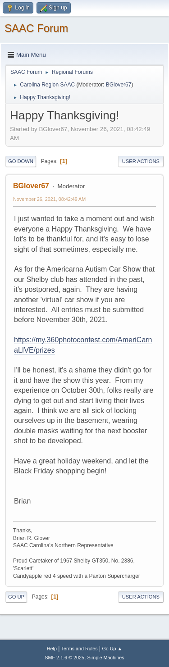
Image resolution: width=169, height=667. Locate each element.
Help (52, 648)
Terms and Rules (79, 648)
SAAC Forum (36, 28)
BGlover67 (119, 85)
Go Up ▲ (112, 648)
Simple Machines (105, 657)
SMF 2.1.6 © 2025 (64, 657)
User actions (141, 161)
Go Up (16, 596)
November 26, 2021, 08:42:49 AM (49, 199)
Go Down (20, 161)
